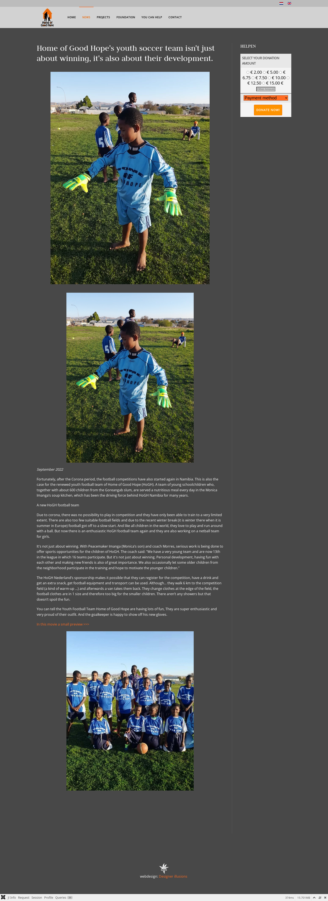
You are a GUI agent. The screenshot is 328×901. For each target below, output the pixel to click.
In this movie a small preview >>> (63, 624)
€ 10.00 (277, 77)
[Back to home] (47, 17)
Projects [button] (103, 17)
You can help (152, 17)
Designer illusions (173, 876)
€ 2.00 (255, 72)
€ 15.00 (271, 83)
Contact (175, 17)
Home (71, 17)
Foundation (125, 17)
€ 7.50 (260, 77)
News (86, 17)
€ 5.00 (271, 72)
